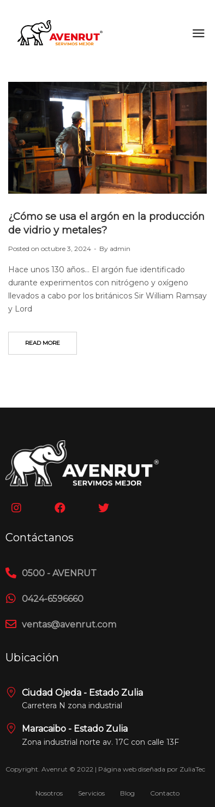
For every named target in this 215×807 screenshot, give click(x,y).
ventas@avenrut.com (69, 624)
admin (120, 248)
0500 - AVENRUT (59, 573)
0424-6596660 (52, 599)
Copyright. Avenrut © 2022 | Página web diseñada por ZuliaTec (105, 769)
